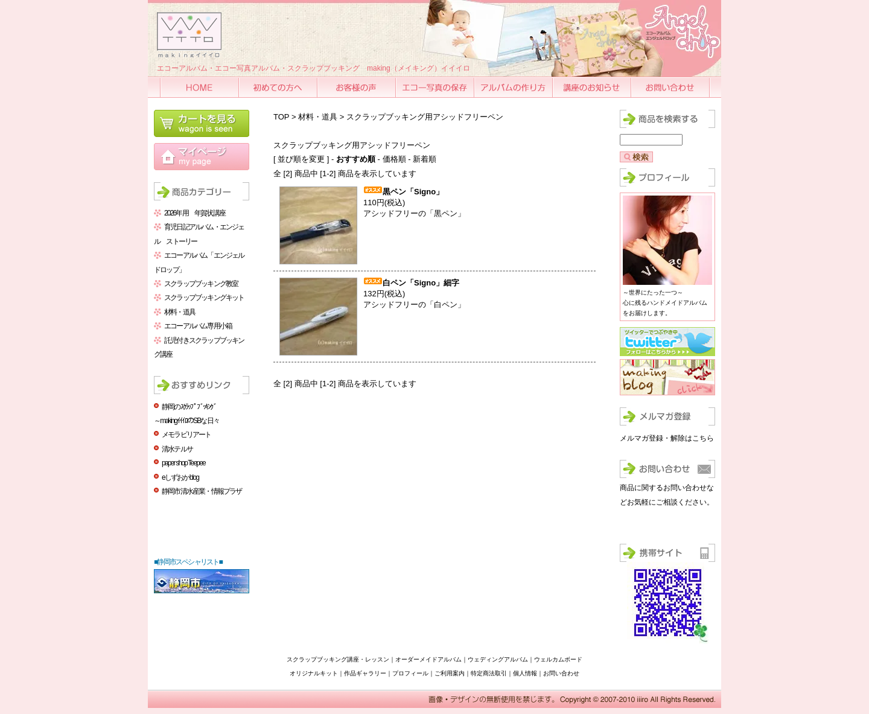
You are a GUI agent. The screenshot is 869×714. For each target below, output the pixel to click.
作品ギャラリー (365, 673)
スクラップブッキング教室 (201, 283)
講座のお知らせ (592, 87)
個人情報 (525, 673)
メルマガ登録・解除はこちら (667, 438)
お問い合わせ (671, 87)
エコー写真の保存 (435, 87)
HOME (200, 87)
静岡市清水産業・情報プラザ (202, 491)
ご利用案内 (449, 673)
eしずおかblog (180, 477)
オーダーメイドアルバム (428, 659)
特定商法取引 (489, 673)
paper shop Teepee (183, 463)
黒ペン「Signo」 (413, 191)
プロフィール (410, 673)
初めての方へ (279, 87)
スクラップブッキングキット (204, 297)
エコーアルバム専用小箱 (198, 326)
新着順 (424, 159)
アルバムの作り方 (514, 87)
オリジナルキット (314, 673)
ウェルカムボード (558, 659)
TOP (281, 116)
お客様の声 (357, 87)
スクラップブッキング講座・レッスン (338, 659)
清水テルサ (177, 449)
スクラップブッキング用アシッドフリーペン (424, 116)
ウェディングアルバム (498, 659)
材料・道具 (179, 312)
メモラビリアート (186, 434)
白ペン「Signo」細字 (421, 282)
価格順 (394, 159)
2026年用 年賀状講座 (194, 213)
